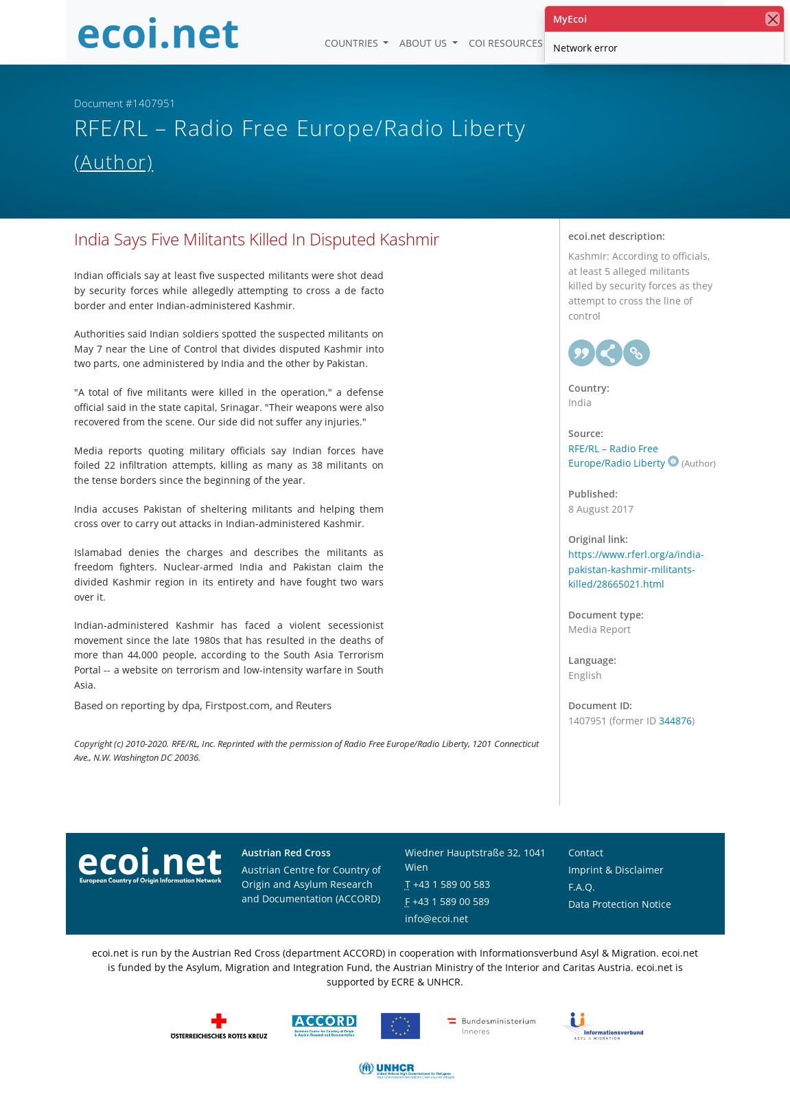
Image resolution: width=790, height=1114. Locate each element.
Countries (353, 42)
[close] (772, 19)
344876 (675, 720)
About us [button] (424, 42)
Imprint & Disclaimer (616, 869)
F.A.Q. (581, 886)
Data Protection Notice (619, 904)
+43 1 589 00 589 (451, 901)
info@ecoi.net (436, 918)
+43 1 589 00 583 (451, 884)
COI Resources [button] (507, 42)
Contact (585, 852)
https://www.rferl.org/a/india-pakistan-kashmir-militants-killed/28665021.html (636, 569)
